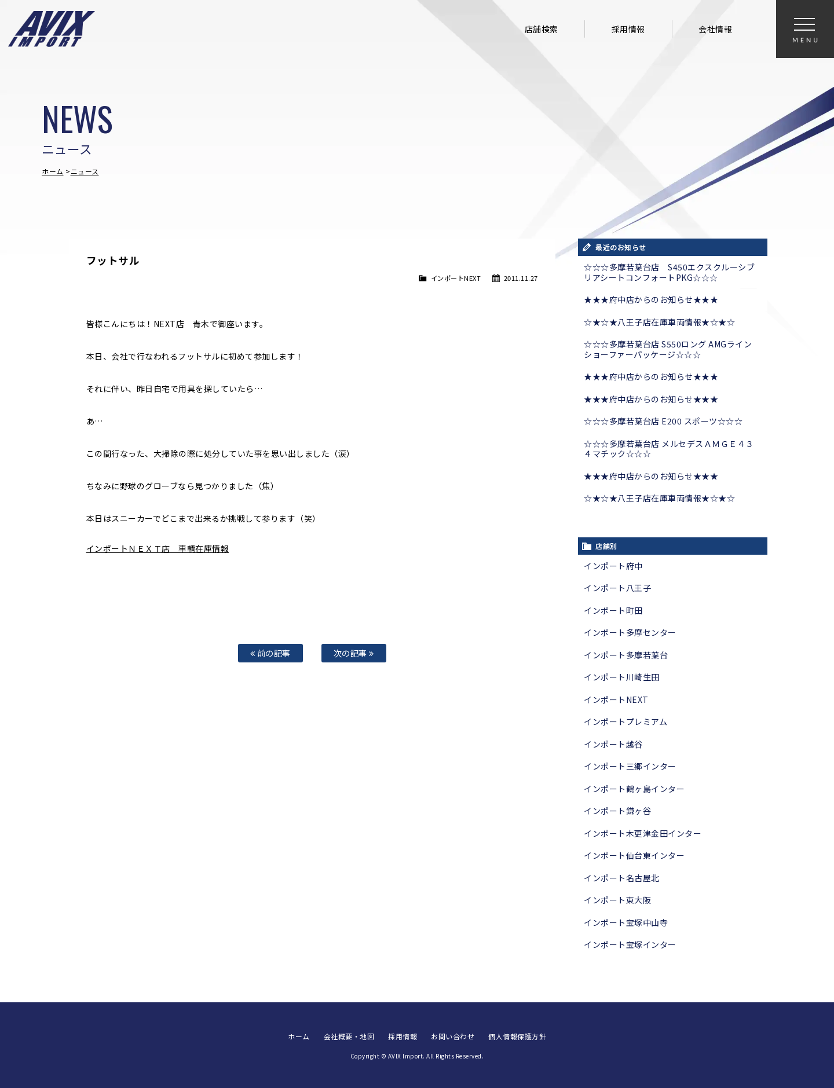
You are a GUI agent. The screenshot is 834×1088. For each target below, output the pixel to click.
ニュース (85, 171)
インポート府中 (613, 566)
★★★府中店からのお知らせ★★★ (651, 299)
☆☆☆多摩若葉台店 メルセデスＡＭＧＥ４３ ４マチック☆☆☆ (669, 449)
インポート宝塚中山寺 (626, 922)
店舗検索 (541, 29)
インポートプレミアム (625, 721)
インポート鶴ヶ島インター (634, 788)
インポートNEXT (456, 278)
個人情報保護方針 (517, 1036)
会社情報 (715, 29)
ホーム (53, 171)
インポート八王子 (617, 588)
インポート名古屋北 (622, 878)
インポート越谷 (613, 744)
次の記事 (354, 653)
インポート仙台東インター (634, 855)
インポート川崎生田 (622, 677)
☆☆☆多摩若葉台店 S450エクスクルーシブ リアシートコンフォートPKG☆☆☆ (669, 272)
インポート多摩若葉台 (626, 655)
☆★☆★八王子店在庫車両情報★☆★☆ (659, 322)
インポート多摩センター (630, 632)
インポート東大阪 (617, 900)
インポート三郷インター (630, 766)
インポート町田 (613, 610)
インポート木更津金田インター (642, 833)
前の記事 (270, 653)
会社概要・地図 (349, 1036)
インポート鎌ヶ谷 (617, 810)
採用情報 (628, 29)
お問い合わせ (452, 1036)
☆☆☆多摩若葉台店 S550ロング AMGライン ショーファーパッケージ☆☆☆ (668, 349)
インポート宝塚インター (630, 944)
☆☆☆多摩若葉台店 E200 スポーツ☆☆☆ (663, 421)
